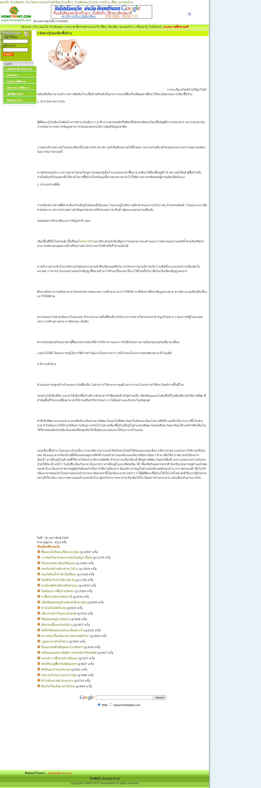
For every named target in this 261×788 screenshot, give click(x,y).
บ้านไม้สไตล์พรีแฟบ (53, 608)
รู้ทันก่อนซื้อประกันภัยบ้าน (57, 624)
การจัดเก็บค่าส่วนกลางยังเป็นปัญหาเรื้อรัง (66, 557)
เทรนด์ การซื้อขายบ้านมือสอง (59, 658)
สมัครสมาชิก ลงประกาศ (19, 69)
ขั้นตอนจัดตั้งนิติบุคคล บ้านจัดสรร (62, 647)
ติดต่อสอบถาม (14, 100)
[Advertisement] (18, 170)
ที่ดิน (114, 2)
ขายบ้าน (104, 2)
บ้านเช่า (94, 2)
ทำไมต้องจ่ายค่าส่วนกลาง (57, 680)
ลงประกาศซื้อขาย (16, 81)
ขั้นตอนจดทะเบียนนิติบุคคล (58, 563)
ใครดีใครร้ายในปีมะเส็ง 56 (58, 580)
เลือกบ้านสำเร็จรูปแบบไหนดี (58, 613)
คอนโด (4, 2)
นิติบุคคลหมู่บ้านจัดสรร (55, 619)
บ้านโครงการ (34, 2)
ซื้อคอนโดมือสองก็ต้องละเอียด (60, 552)
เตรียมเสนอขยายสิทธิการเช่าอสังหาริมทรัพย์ (68, 652)
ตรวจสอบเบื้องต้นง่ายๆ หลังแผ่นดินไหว (65, 636)
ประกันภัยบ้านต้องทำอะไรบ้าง (59, 568)
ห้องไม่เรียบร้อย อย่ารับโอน (58, 686)
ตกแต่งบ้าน (126, 2)
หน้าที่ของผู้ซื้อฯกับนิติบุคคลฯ (59, 664)
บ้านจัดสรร (17, 2)
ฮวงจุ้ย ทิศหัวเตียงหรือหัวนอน (59, 585)
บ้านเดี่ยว (67, 2)
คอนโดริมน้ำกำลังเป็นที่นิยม (58, 574)
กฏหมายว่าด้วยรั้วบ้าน (54, 641)
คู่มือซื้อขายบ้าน (15, 94)
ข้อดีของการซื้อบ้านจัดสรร (57, 591)
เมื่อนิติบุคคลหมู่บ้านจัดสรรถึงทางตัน (64, 602)
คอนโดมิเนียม (52, 2)
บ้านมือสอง (81, 2)
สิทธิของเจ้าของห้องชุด (55, 669)
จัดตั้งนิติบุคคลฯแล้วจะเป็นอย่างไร (62, 630)
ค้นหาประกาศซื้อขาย (18, 88)
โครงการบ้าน (87, 241)
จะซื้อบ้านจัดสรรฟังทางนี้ (56, 596)
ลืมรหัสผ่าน (13, 75)
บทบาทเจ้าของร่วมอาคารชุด (59, 675)
